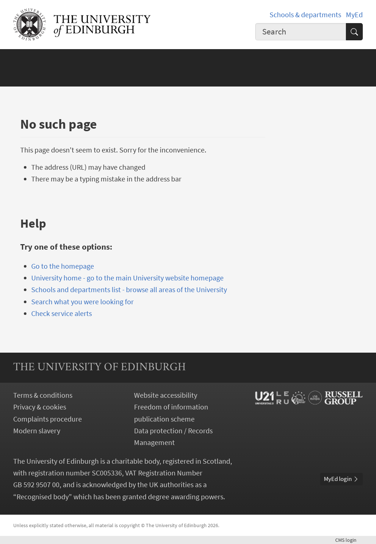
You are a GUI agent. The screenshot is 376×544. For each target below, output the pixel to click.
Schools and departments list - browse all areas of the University (129, 289)
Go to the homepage (62, 266)
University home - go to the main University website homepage (127, 278)
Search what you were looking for (82, 301)
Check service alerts (61, 313)
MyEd (354, 14)
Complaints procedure (47, 419)
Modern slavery (36, 430)
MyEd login (341, 479)
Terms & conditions (42, 395)
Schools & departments (305, 14)
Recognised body (43, 496)
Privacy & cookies (39, 407)
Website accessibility (165, 395)
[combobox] (300, 31)
